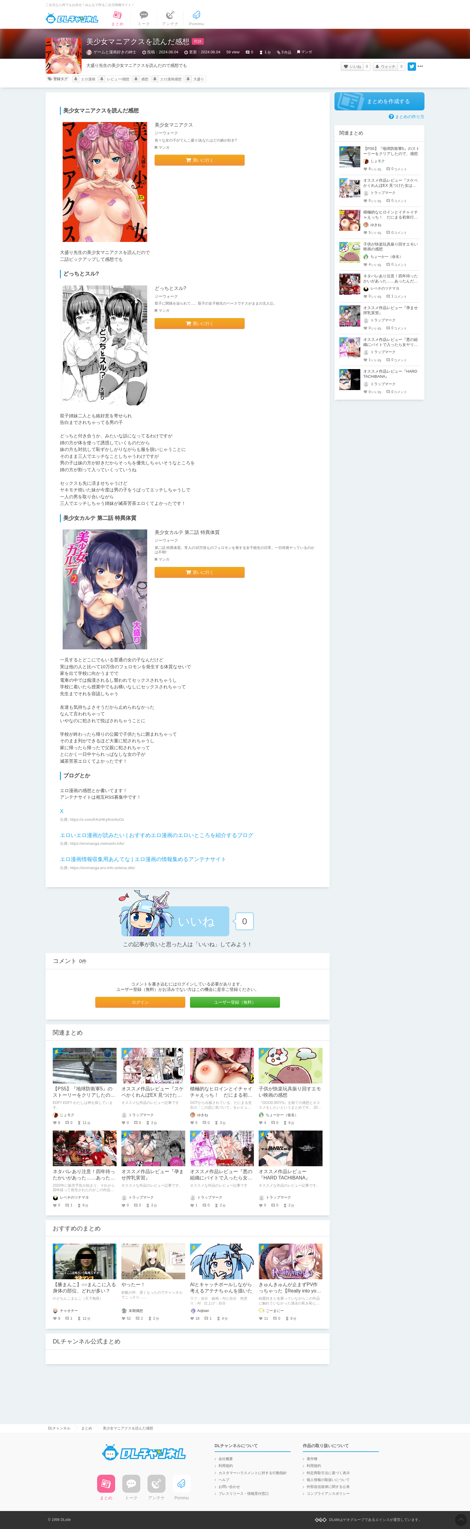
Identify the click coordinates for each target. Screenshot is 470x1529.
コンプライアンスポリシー (328, 1494)
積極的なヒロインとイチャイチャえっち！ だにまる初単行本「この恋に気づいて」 (221, 1095)
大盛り (198, 79)
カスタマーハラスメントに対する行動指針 (253, 1473)
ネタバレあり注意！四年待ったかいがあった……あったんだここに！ (84, 1178)
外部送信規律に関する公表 (328, 1487)
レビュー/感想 (118, 79)
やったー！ (133, 1284)
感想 (144, 79)
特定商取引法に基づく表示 (328, 1473)
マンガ (306, 52)
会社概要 (226, 1459)
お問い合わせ (229, 1487)
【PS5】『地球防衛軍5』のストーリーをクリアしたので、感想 (82, 1095)
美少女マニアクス (174, 124)
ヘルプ (224, 1480)
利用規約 (226, 1466)
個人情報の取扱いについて (328, 1480)
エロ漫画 (88, 79)
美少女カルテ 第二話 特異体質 (187, 532)
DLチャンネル (72, 18)
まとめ (86, 1428)
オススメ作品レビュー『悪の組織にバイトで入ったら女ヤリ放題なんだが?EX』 (221, 1178)
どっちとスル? (170, 288)
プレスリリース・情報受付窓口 (244, 1494)
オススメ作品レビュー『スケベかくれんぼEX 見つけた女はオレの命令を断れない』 (152, 1095)
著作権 (312, 1459)
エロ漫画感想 (171, 79)
